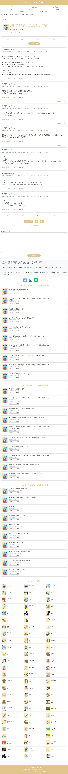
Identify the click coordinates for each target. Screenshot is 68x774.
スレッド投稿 (55, 10)
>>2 (3, 157)
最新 (53, 39)
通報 (40, 51)
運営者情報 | (27, 769)
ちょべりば (18, 79)
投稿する (34, 255)
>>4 (3, 201)
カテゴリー (10, 10)
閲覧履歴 (21, 12)
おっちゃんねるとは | (40, 771)
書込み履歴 (43, 12)
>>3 (3, 180)
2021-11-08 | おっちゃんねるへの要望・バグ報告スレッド (17, 14)
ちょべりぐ (6, 79)
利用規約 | (41, 769)
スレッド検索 (32, 10)
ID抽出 (34, 51)
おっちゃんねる (34, 2)
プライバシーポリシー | (28, 771)
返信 (46, 51)
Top (2, 19)
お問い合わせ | (35, 769)
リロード (29, 221)
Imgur (16, 263)
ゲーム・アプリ (15, 32)
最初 (7, 39)
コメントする (34, 43)
